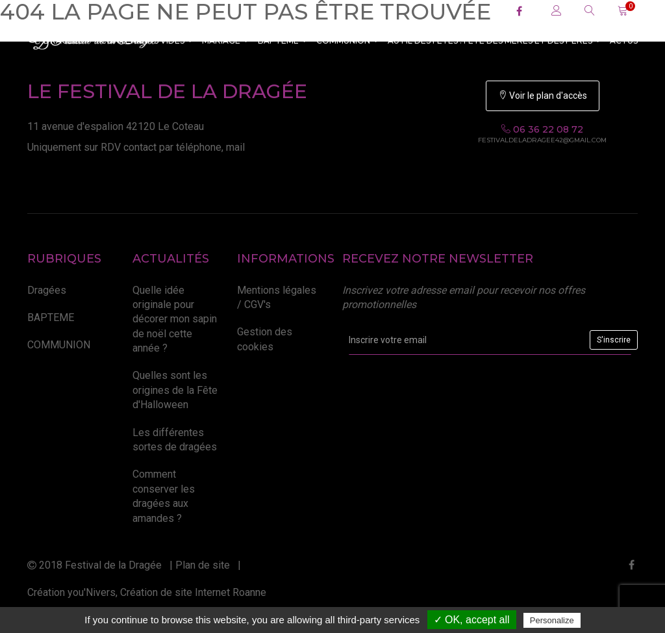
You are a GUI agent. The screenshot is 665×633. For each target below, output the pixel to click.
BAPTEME (282, 40)
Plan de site (202, 565)
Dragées (46, 290)
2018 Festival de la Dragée (94, 565)
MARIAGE (225, 40)
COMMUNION (347, 40)
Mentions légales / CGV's (276, 297)
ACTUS (624, 40)
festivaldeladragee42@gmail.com (542, 140)
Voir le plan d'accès (542, 95)
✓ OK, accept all (472, 619)
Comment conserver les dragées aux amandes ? (163, 496)
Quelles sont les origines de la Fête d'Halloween (175, 390)
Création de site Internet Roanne (193, 592)
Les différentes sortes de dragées (174, 439)
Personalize (552, 620)
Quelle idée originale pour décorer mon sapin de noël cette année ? (174, 319)
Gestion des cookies (264, 339)
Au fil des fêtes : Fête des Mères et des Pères (494, 40)
